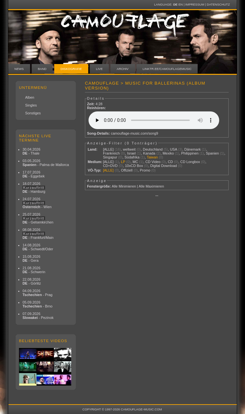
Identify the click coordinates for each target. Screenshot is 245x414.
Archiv (122, 69)
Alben (29, 97)
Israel (131, 153)
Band (42, 69)
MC (135, 162)
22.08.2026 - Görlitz (32, 281)
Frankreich (111, 153)
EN (180, 4)
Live (99, 69)
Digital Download (163, 166)
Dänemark (192, 149)
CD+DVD (110, 166)
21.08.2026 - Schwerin (34, 270)
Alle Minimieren (124, 186)
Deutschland (152, 149)
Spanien (212, 153)
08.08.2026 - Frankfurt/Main (38, 234)
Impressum (194, 4)
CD (170, 162)
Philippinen (190, 153)
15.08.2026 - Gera (31, 258)
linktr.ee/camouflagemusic (167, 69)
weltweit (129, 149)
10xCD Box (134, 166)
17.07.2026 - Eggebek (34, 174)
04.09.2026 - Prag (38, 293)
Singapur (110, 157)
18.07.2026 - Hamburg (34, 187)
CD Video (152, 162)
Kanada (149, 153)
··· (156, 196)
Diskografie (71, 69)
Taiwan (152, 157)
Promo (145, 170)
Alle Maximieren (151, 186)
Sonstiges (33, 113)
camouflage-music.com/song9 (134, 133)
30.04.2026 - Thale (31, 151)
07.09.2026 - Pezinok (38, 316)
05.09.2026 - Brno (38, 304)
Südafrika (131, 157)
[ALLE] (108, 149)
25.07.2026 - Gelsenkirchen (38, 218)
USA (173, 149)
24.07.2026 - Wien (37, 203)
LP (123, 162)
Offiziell (126, 170)
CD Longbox (190, 162)
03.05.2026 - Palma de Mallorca (46, 163)
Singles (31, 105)
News (19, 69)
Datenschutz (218, 4)
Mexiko (168, 153)
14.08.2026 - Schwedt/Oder (38, 247)
